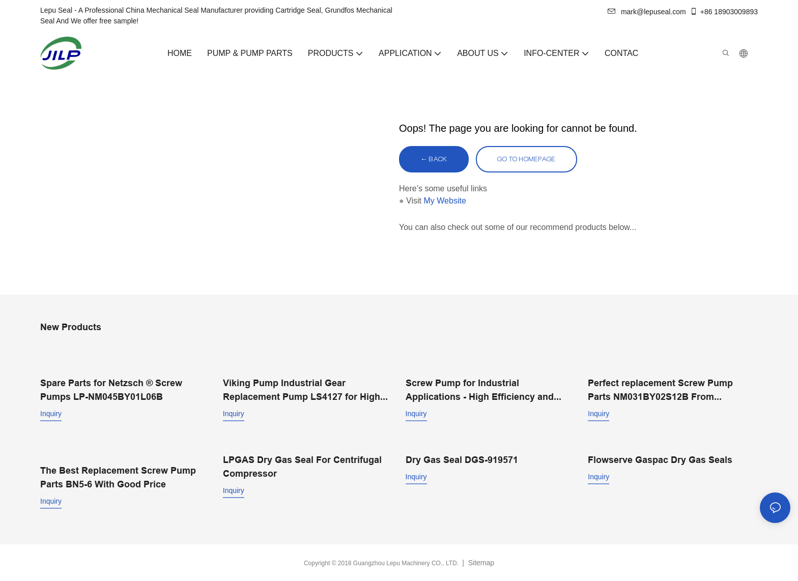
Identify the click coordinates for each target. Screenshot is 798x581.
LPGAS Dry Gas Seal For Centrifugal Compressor (302, 466)
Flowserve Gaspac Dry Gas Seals (660, 459)
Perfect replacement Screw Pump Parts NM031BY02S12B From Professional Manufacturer (660, 390)
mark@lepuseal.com (647, 12)
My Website (445, 200)
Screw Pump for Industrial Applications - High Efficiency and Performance (480, 390)
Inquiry (51, 414)
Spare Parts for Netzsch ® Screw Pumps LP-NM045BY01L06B (111, 389)
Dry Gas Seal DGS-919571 (462, 459)
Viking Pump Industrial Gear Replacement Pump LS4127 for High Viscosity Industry (301, 390)
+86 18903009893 (724, 12)
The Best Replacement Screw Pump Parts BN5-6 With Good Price (118, 477)
